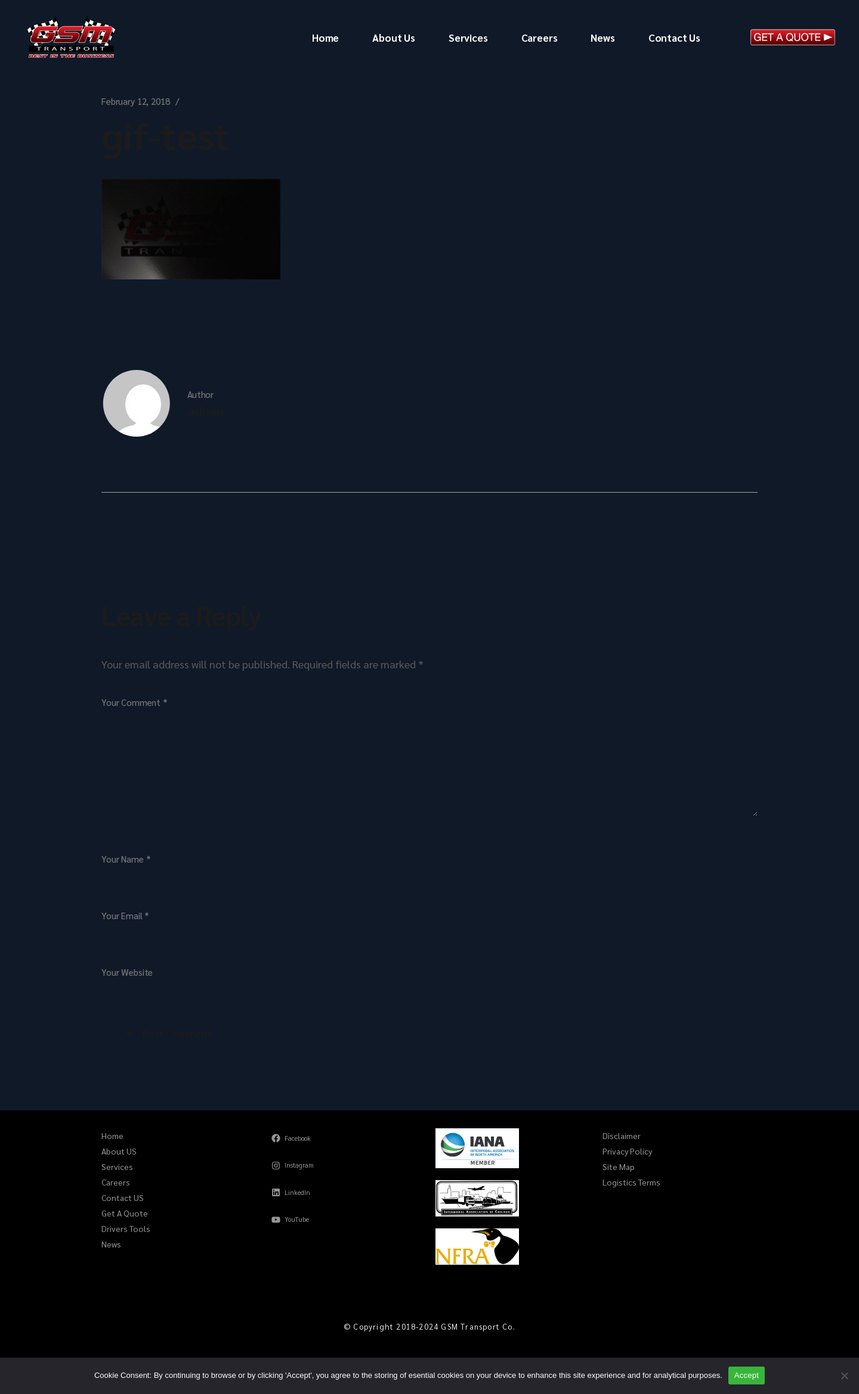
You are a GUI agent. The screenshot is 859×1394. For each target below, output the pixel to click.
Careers (115, 1182)
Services (117, 1166)
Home (112, 1135)
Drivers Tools (125, 1228)
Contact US (122, 1197)
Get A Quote (124, 1213)
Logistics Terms (631, 1182)
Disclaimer (621, 1135)
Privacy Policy (627, 1151)
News (111, 1244)
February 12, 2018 (135, 101)
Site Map (618, 1166)
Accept (746, 1375)
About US (119, 1151)
